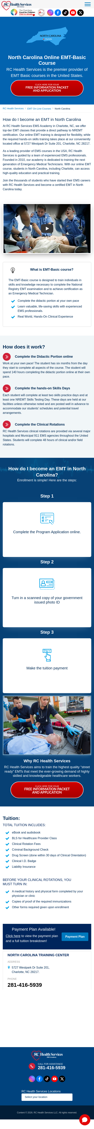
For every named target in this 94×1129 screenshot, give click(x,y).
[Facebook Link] (58, 12)
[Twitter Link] (80, 12)
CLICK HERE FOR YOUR (47, 87)
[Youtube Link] (73, 12)
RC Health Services (13, 108)
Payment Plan (75, 936)
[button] (84, 1119)
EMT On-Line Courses (39, 108)
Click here (13, 936)
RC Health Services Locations (41, 1091)
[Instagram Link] (50, 12)
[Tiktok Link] (65, 12)
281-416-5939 (25, 985)
